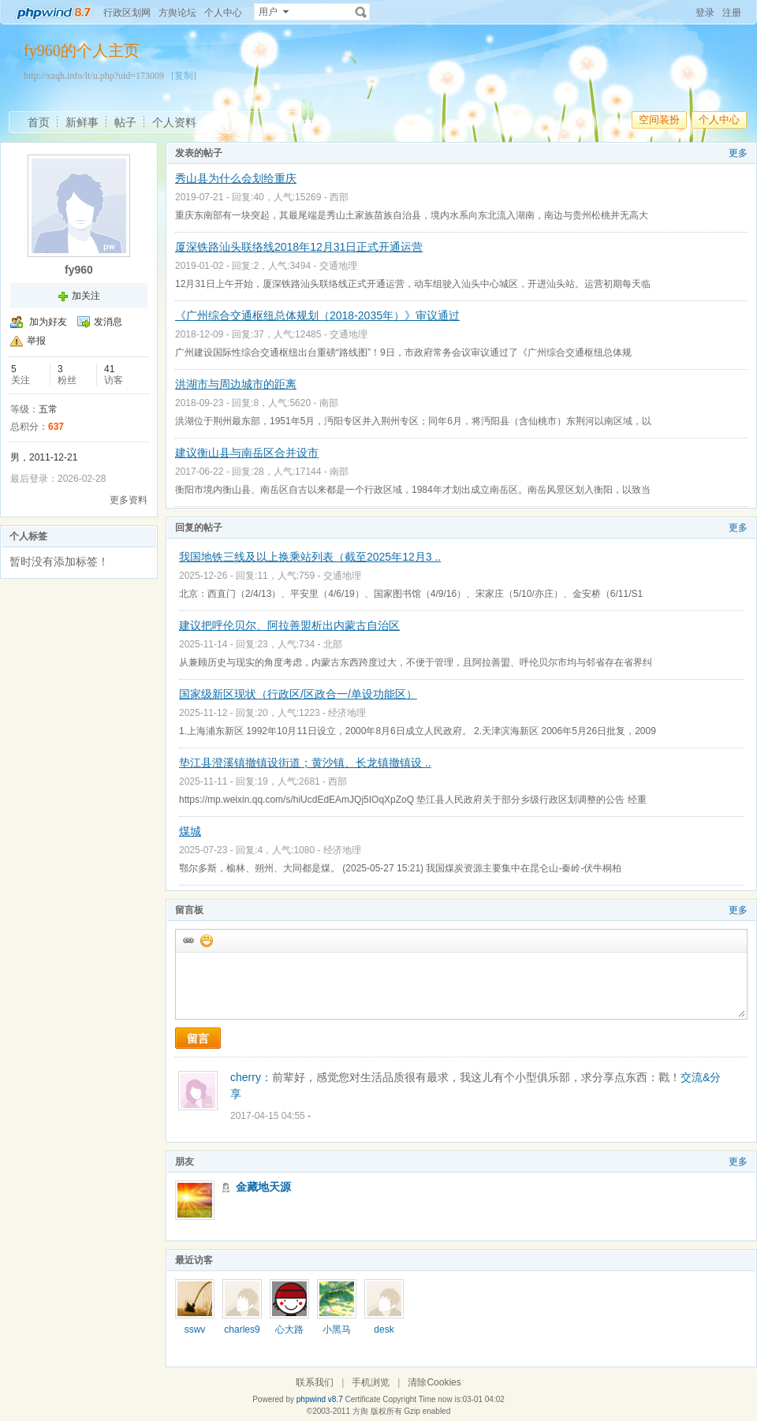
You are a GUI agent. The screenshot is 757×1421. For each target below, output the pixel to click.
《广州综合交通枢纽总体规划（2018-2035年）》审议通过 (317, 315)
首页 (39, 122)
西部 (339, 197)
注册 (731, 12)
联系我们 (315, 1382)
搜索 (361, 12)
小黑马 (337, 1329)
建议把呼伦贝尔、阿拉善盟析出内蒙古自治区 (289, 625)
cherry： (251, 1077)
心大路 (289, 1329)
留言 (198, 1038)
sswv (195, 1329)
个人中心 (223, 12)
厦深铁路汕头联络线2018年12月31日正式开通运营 (299, 247)
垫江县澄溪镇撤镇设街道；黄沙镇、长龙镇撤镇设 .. (305, 762)
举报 (36, 340)
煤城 (190, 831)
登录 (704, 12)
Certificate (362, 1399)
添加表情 (206, 940)
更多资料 (128, 499)
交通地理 (338, 265)
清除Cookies (434, 1382)
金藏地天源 (263, 1186)
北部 (332, 644)
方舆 (360, 1411)
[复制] (183, 75)
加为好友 (48, 321)
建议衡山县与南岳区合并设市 (247, 452)
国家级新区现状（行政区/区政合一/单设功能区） (298, 694)
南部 (328, 402)
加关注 (86, 295)
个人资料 (174, 122)
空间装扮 (659, 119)
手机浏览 (371, 1382)
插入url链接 (188, 940)
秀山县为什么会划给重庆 (235, 178)
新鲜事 (82, 122)
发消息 (108, 321)
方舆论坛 (177, 12)
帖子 (125, 122)
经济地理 (347, 712)
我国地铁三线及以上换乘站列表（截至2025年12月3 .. (310, 556)
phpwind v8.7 (319, 1399)
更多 (738, 153)
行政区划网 (127, 12)
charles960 (241, 1335)
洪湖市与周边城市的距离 (235, 384)
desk (383, 1329)
